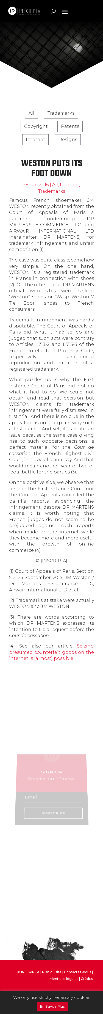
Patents (70, 126)
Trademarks (61, 113)
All (31, 113)
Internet (35, 139)
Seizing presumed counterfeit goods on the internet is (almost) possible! (51, 652)
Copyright (36, 126)
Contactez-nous (77, 972)
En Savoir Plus (52, 1006)
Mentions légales (64, 979)
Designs (67, 139)
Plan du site (52, 972)
